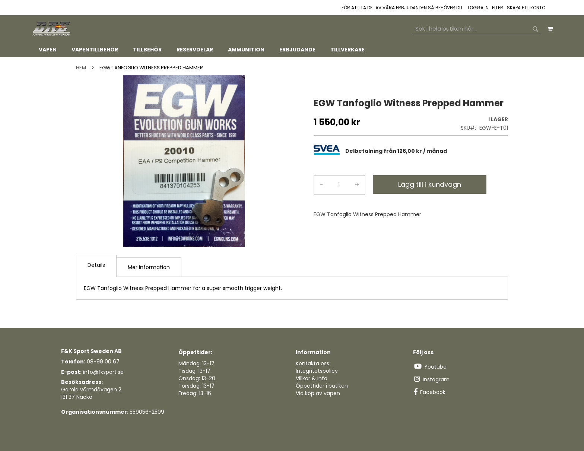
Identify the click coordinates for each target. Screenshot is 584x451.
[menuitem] (47, 49)
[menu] (292, 49)
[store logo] (51, 29)
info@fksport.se (103, 372)
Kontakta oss (312, 363)
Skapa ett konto (526, 8)
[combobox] (477, 28)
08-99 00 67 (103, 361)
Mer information (149, 267)
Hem (81, 67)
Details (96, 265)
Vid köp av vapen (318, 393)
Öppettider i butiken (322, 386)
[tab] (292, 49)
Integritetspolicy (317, 371)
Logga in (478, 8)
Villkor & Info (311, 378)
